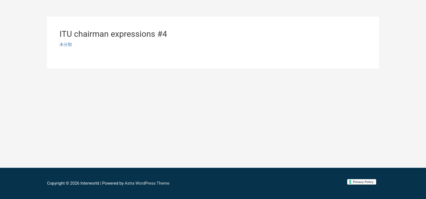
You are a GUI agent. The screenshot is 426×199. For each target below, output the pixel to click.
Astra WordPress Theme (147, 183)
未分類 (65, 44)
